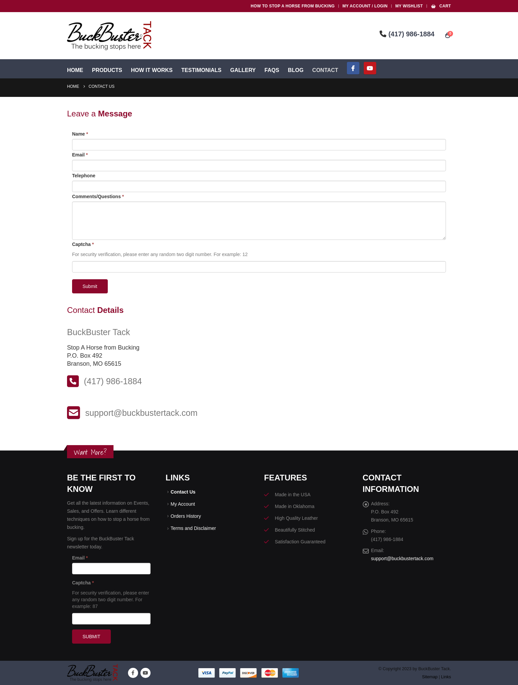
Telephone (83, 175)
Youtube (145, 673)
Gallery (243, 70)
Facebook (133, 673)
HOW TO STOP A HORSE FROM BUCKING (292, 6)
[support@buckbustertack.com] (259, 412)
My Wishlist (409, 6)
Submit (90, 286)
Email (80, 154)
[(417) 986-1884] (259, 381)
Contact (325, 70)
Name (80, 134)
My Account (183, 504)
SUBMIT (91, 636)
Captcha (83, 244)
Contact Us (183, 492)
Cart (440, 6)
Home (75, 70)
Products (107, 70)
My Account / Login (365, 6)
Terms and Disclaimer (193, 530)
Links (446, 677)
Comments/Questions (98, 196)
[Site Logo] (109, 35)
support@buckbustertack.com (402, 559)
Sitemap (430, 677)
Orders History (186, 517)
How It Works (152, 70)
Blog (295, 70)
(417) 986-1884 (407, 34)
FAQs (271, 70)
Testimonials (201, 70)
